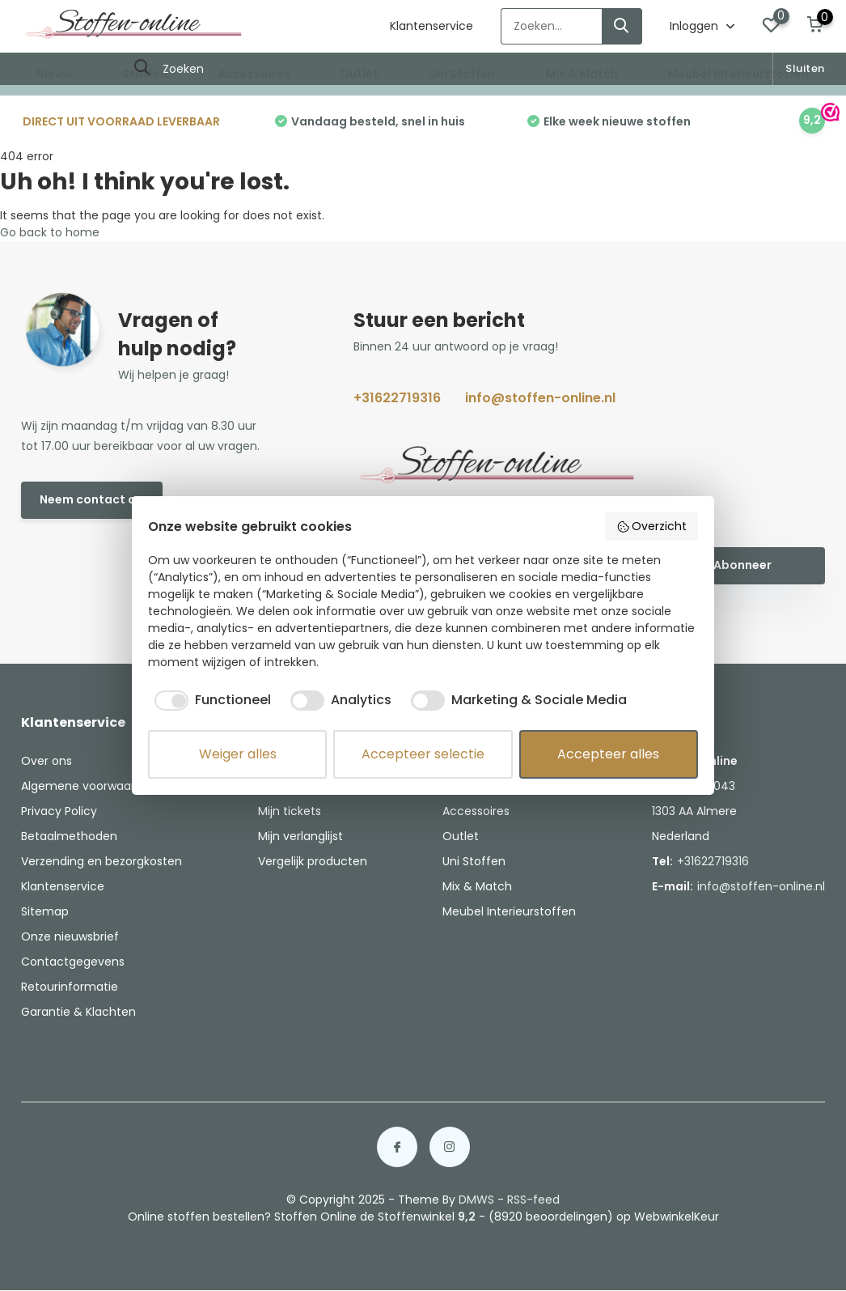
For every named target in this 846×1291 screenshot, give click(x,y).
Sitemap (45, 911)
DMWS (476, 1199)
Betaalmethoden (69, 836)
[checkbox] (209, 700)
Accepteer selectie (423, 754)
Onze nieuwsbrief (70, 936)
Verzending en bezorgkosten (101, 861)
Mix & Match (581, 74)
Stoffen (144, 74)
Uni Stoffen (462, 74)
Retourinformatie (69, 987)
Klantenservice (431, 26)
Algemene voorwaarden (89, 786)
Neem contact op (92, 499)
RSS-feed (533, 1199)
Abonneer (742, 565)
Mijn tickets (289, 811)
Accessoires (254, 74)
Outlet (359, 74)
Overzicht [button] (651, 526)
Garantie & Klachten (78, 1012)
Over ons (46, 761)
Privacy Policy (59, 811)
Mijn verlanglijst (300, 836)
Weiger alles (238, 754)
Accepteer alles (608, 754)
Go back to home (49, 232)
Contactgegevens (73, 961)
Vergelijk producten (312, 861)
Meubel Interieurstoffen (738, 74)
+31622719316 (397, 398)
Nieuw (54, 74)
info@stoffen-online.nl (540, 398)
